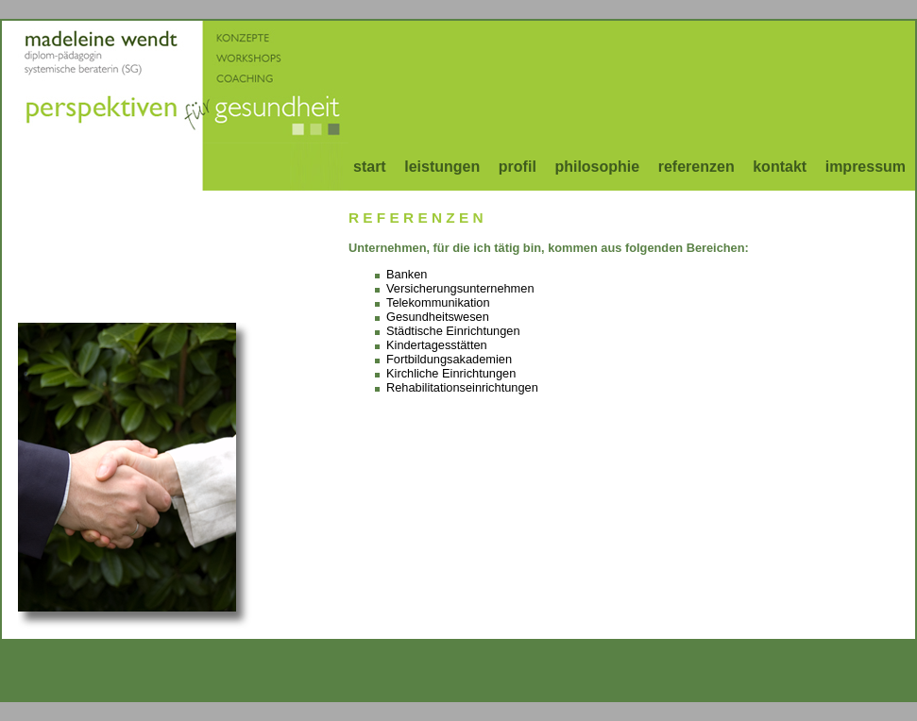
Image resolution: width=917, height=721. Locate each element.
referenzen (696, 167)
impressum (865, 167)
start (369, 167)
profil (517, 167)
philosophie (596, 167)
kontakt (780, 167)
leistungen (442, 167)
